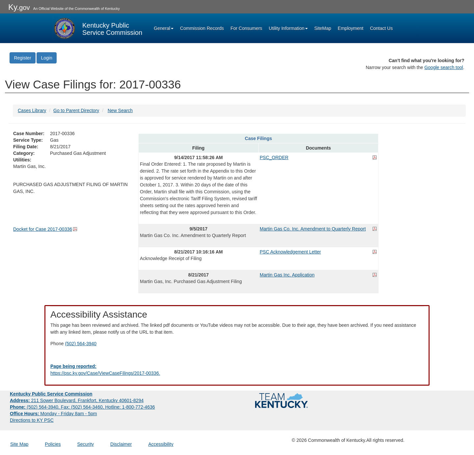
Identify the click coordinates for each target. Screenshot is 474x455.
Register (22, 57)
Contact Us (381, 28)
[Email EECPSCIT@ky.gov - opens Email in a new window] (237, 370)
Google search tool (443, 67)
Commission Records (202, 28)
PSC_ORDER (274, 157)
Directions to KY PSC (32, 420)
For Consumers (246, 28)
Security (85, 444)
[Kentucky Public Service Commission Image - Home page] (97, 28)
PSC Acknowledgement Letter (290, 251)
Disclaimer (121, 444)
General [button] (163, 28)
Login (46, 57)
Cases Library (32, 110)
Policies (53, 444)
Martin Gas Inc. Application (287, 274)
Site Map (19, 444)
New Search (120, 110)
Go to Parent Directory (76, 110)
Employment (350, 28)
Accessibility (160, 444)
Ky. (19, 7)
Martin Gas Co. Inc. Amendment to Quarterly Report (313, 228)
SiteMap (322, 28)
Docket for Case (42, 229)
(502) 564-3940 (80, 343)
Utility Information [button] (288, 28)
